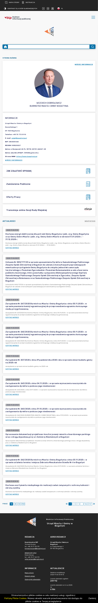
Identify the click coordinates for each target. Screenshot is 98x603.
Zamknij (92, 598)
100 (23, 504)
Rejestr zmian (30, 576)
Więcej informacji (13, 160)
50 (19, 504)
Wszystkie (90, 221)
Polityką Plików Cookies (15, 598)
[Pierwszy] (67, 503)
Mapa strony (12, 2)
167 (90, 504)
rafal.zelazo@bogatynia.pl (34, 559)
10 (11, 504)
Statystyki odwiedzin (32, 579)
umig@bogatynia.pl (19, 138)
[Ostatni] (94, 503)
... (81, 504)
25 (15, 504)
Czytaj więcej (12, 248)
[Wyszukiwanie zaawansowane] (48, 47)
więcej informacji (84, 64)
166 (86, 504)
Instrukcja (28, 2)
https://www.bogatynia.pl (26, 156)
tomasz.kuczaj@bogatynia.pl (35, 548)
